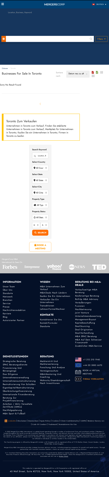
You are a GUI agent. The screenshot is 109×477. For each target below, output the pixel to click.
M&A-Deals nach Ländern (53, 292)
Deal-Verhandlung (84, 333)
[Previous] (40, 104)
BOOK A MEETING (40, 246)
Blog (5, 317)
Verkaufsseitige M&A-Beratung (86, 291)
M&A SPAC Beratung (86, 336)
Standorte (8, 293)
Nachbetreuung (83, 309)
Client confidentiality (70, 421)
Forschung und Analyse (52, 367)
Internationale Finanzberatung (19, 394)
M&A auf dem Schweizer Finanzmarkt (88, 341)
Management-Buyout (85, 319)
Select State (37, 174)
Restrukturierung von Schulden (19, 384)
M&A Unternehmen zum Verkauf (52, 288)
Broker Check (63, 456)
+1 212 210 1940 (91, 359)
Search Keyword (39, 149)
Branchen (8, 300)
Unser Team (9, 286)
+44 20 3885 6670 (92, 365)
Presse (6, 306)
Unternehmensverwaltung (16, 377)
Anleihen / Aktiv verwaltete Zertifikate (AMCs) (17, 405)
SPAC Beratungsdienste (15, 364)
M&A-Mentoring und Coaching (50, 375)
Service (7, 303)
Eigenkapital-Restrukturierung (18, 387)
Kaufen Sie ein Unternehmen (55, 296)
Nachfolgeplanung (12, 410)
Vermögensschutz (49, 370)
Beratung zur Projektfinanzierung (13, 399)
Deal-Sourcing (82, 326)
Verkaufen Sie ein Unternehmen (49, 301)
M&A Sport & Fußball (14, 413)
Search (40, 232)
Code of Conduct (39, 424)
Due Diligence (10, 374)
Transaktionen (47, 305)
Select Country (38, 162)
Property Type (38, 199)
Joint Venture (82, 312)
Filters (101, 39)
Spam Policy (45, 421)
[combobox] (78, 74)
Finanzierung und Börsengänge (12, 369)
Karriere (7, 313)
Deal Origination (84, 329)
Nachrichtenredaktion (14, 310)
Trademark (52, 424)
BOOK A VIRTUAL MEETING (91, 372)
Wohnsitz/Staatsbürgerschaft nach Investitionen (55, 382)
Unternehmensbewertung (88, 316)
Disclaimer (22, 421)
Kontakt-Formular (48, 323)
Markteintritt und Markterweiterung (49, 362)
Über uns (8, 290)
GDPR (83, 421)
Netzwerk (8, 296)
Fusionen (80, 306)
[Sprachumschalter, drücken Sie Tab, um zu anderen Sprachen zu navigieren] (94, 4)
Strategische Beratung (14, 361)
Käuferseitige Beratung (87, 295)
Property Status (38, 211)
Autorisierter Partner (13, 320)
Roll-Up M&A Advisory (86, 299)
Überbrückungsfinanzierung (17, 391)
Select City (37, 186)
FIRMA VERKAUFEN (93, 379)
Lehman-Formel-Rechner (52, 309)
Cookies (55, 421)
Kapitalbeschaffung (85, 322)
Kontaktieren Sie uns (51, 319)
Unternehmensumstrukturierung (19, 381)
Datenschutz (33, 421)
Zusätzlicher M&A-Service (88, 345)
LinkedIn (10, 421)
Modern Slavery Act (96, 421)
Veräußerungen (83, 302)
